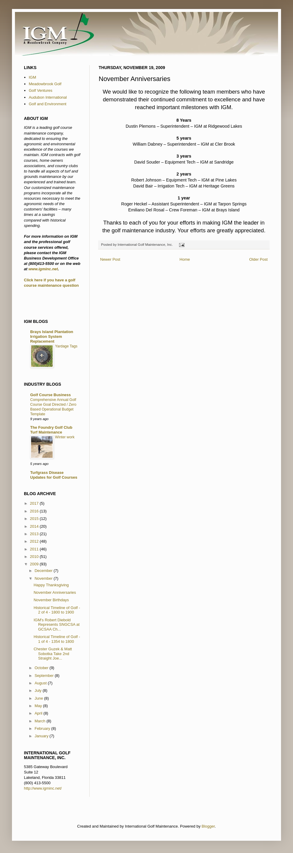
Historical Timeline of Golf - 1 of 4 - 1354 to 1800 (56, 639)
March (41, 721)
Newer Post (110, 259)
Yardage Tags (66, 346)
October (42, 668)
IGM (32, 77)
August (41, 683)
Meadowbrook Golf (45, 84)
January (42, 736)
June (39, 698)
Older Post (258, 259)
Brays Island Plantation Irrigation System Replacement (51, 336)
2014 (35, 526)
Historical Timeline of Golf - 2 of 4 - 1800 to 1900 (56, 610)
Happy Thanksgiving (51, 585)
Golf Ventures (40, 90)
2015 (35, 518)
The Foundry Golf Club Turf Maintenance (51, 429)
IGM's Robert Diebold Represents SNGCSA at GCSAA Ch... (56, 624)
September (45, 675)
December (44, 570)
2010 (35, 556)
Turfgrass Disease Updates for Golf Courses (53, 475)
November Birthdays (51, 600)
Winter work (64, 437)
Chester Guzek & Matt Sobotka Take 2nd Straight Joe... (52, 653)
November (44, 578)
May (39, 706)
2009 (35, 564)
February (43, 728)
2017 (35, 503)
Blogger (208, 826)
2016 (35, 511)
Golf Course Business (50, 395)
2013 (35, 534)
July (39, 690)
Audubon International (48, 97)
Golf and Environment (47, 104)
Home (185, 259)
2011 (35, 549)
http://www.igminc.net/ (43, 788)
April (39, 713)
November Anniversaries (54, 592)
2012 (35, 541)
